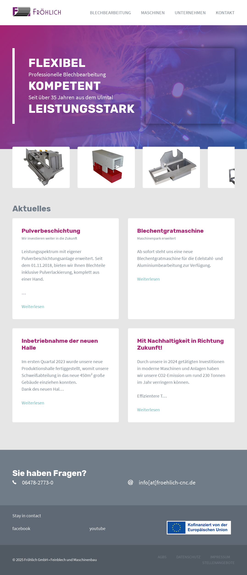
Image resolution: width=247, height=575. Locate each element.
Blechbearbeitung (110, 12)
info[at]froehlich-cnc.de (161, 482)
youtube (97, 528)
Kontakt (225, 12)
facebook (21, 528)
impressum (220, 556)
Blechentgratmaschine (170, 230)
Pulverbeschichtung (51, 230)
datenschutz (188, 556)
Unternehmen (190, 12)
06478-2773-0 (32, 482)
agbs (162, 556)
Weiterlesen (33, 306)
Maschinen (153, 12)
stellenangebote (218, 562)
